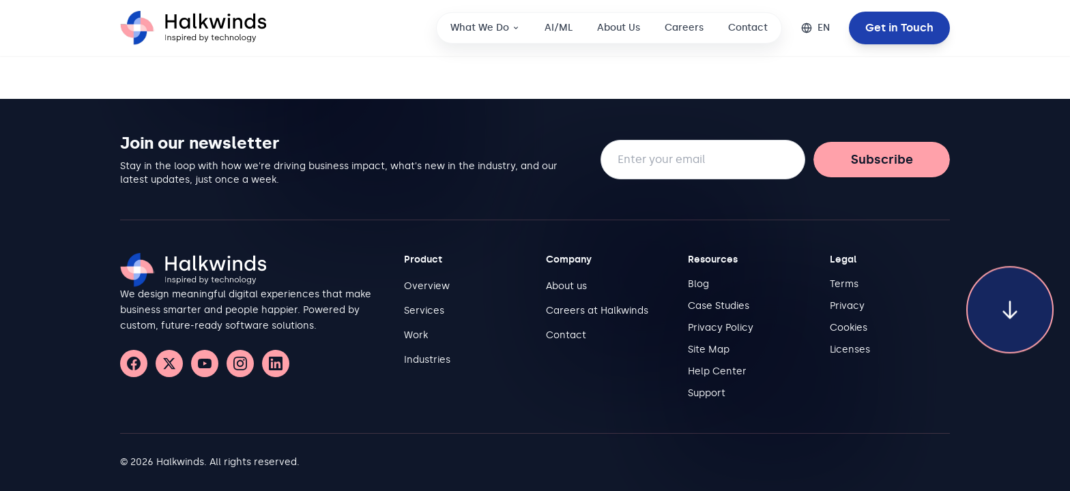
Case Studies (718, 306)
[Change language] (815, 28)
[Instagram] (240, 363)
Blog (698, 284)
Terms (844, 284)
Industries (427, 360)
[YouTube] (204, 363)
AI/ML (559, 27)
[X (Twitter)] (169, 363)
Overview (427, 286)
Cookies (848, 327)
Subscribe (882, 159)
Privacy (847, 306)
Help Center (717, 371)
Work (416, 335)
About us (566, 286)
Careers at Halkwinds (597, 310)
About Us (618, 27)
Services (424, 310)
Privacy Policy (720, 327)
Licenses (850, 349)
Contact (748, 27)
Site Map (708, 349)
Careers (684, 27)
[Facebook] (133, 363)
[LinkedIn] (275, 363)
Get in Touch (899, 27)
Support (706, 393)
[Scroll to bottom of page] (1010, 298)
